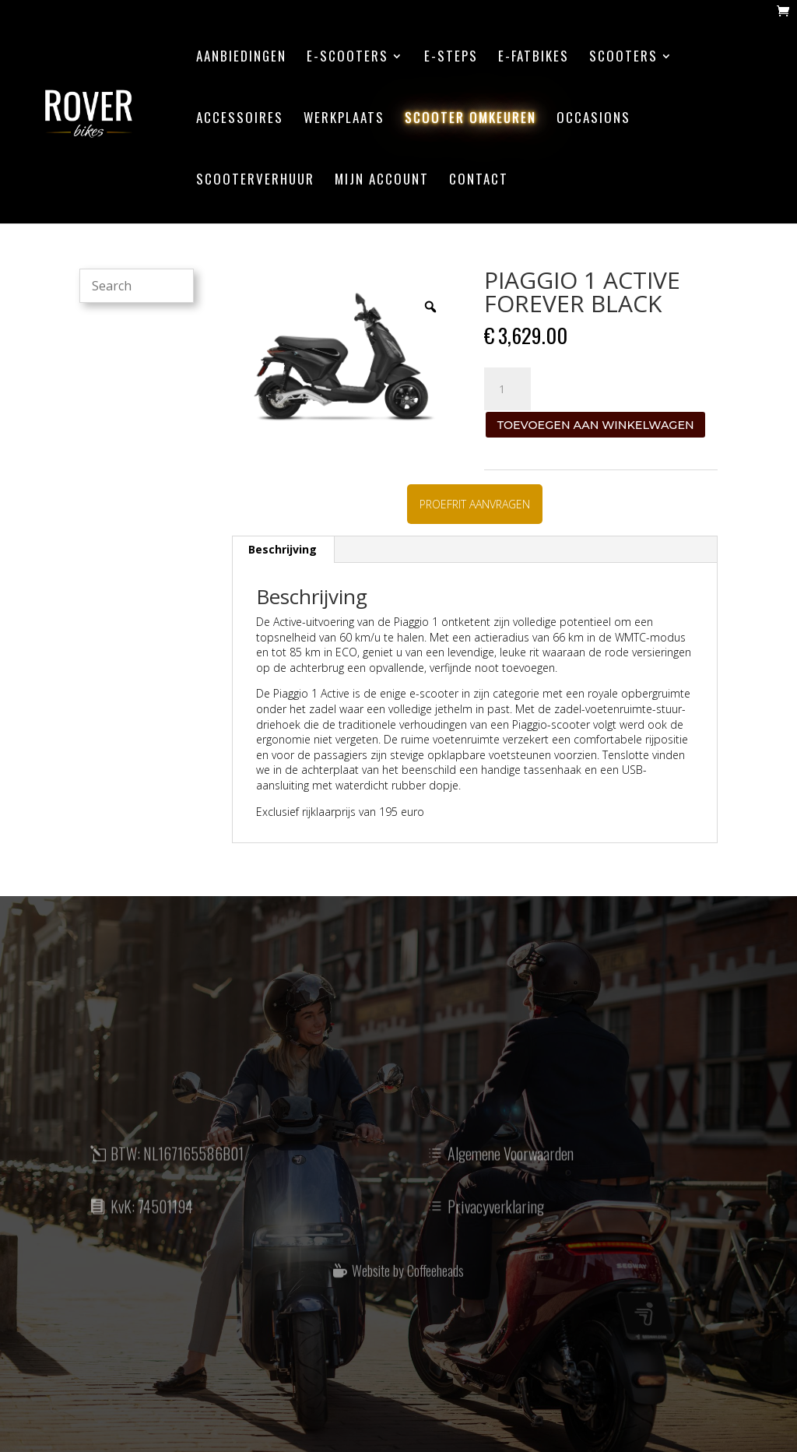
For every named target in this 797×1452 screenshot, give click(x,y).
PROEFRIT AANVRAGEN (475, 504)
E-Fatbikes (533, 58)
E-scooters (347, 58)
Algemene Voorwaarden (511, 1168)
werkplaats (344, 119)
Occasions (593, 119)
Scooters (623, 58)
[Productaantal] (507, 389)
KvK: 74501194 (152, 1221)
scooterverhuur (255, 181)
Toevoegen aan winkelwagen (595, 425)
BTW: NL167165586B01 (177, 1168)
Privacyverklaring (496, 1221)
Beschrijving (282, 549)
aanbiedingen (241, 58)
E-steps (451, 58)
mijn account (382, 181)
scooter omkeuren (470, 119)
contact (478, 181)
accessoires (239, 119)
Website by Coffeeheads (408, 1284)
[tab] (283, 549)
